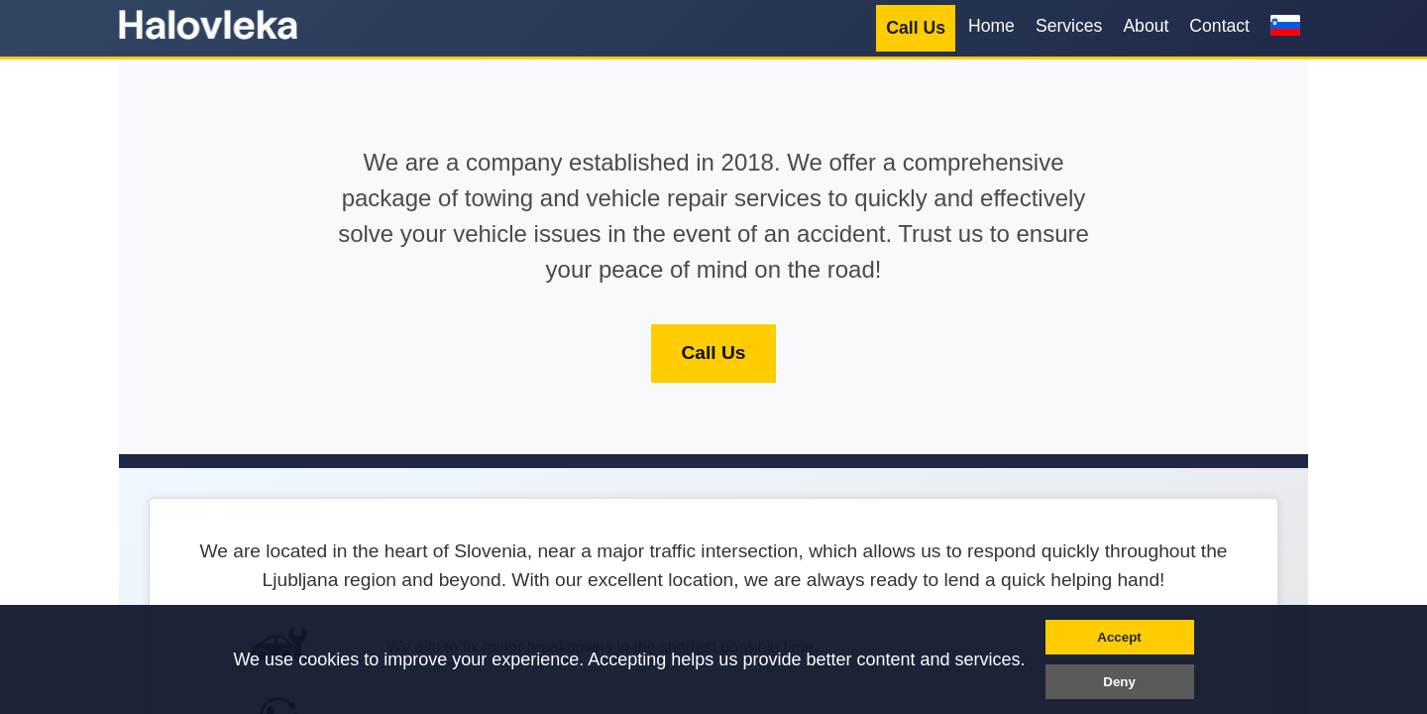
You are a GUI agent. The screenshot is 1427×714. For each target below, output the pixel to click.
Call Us (915, 28)
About (1145, 26)
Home (991, 26)
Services (1069, 26)
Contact (1219, 26)
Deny (1119, 681)
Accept (1119, 637)
